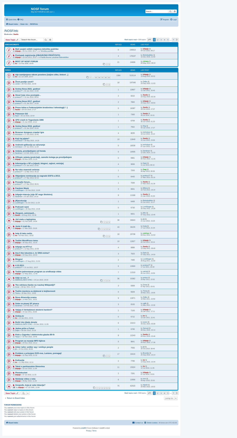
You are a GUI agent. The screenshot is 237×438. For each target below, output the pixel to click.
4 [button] (164, 39)
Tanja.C (18, 337)
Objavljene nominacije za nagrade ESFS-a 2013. (37, 176)
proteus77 (19, 91)
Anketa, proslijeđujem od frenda (30, 151)
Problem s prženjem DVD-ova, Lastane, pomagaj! (38, 353)
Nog (144, 126)
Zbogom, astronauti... (25, 213)
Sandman (18, 153)
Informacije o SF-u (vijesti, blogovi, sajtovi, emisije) (39, 163)
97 (102, 77)
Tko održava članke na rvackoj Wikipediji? (35, 285)
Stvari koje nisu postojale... (28, 95)
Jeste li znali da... (23, 226)
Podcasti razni (22, 207)
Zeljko (145, 81)
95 (96, 77)
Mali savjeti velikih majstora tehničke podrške (36, 49)
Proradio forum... (23, 182)
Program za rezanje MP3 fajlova (30, 341)
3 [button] (161, 39)
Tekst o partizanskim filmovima (30, 366)
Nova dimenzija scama (26, 297)
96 (99, 77)
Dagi (145, 169)
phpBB (83, 428)
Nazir (17, 116)
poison (145, 277)
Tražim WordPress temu (26, 240)
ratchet (145, 271)
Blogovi (19, 259)
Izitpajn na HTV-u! (23, 247)
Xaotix (15, 34)
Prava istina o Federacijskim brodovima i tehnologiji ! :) (41, 107)
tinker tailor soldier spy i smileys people (34, 347)
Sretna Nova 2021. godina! (27, 89)
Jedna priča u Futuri (24, 328)
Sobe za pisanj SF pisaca (27, 303)
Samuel (146, 328)
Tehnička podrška (46, 51)
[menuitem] (20, 19)
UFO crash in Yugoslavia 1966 (29, 120)
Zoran (17, 287)
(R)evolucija (21, 201)
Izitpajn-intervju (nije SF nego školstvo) (33, 194)
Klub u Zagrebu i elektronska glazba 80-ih (35, 334)
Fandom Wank (22, 188)
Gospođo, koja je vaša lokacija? (30, 385)
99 (109, 77)
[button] (149, 40)
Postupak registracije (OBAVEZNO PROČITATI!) (37, 55)
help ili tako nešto (23, 233)
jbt (144, 219)
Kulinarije (19, 360)
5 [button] (167, 39)
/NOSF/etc (11, 30)
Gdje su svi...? (22, 278)
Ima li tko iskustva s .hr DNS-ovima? (32, 253)
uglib (144, 303)
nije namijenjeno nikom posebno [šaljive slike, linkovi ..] (41, 74)
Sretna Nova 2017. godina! (27, 101)
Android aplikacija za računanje (30, 145)
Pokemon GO (21, 114)
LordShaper (19, 190)
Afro (144, 213)
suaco (145, 322)
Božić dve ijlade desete (26, 322)
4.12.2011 (19, 265)
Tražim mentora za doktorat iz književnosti (35, 291)
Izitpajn (18, 51)
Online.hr (19, 316)
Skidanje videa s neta (25, 379)
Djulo (145, 253)
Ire (16, 63)
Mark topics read (130, 39)
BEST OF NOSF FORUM (26, 61)
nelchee (146, 233)
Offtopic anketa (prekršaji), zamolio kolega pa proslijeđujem (43, 157)
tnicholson (19, 134)
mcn (144, 379)
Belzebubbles (148, 55)
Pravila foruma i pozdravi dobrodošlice (54, 57)
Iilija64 (145, 385)
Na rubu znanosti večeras (27, 169)
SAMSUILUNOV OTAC (23, 280)
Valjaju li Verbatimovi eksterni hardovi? (33, 310)
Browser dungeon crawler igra (29, 132)
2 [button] (157, 39)
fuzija (145, 226)
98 (105, 77)
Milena (145, 188)
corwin (17, 84)
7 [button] (173, 39)
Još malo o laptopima (25, 219)
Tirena (17, 293)
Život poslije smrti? (24, 82)
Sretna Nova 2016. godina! (27, 126)
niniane (146, 61)
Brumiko (146, 353)
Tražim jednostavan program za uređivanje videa (38, 271)
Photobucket (21, 372)
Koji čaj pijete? (22, 138)
